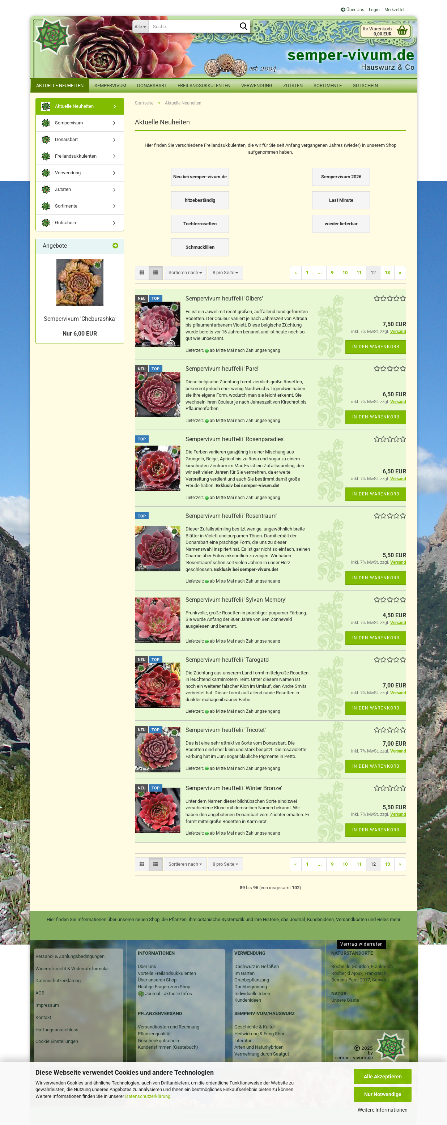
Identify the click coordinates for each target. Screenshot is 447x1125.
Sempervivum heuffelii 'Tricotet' (226, 729)
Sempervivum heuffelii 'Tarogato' (227, 659)
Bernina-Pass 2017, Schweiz (360, 980)
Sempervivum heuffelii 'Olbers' (224, 298)
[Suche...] (140, 26)
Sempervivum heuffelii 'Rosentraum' (231, 515)
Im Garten (244, 973)
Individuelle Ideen (252, 993)
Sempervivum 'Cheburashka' (80, 318)
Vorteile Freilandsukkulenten (167, 973)
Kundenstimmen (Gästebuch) (168, 1047)
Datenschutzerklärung (147, 1096)
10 (345, 272)
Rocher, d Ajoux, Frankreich (358, 973)
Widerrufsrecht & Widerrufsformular (72, 968)
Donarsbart (152, 85)
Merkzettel (393, 9)
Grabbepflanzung (251, 980)
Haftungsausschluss (56, 1029)
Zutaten (293, 85)
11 (359, 272)
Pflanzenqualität (154, 1033)
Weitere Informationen (383, 1110)
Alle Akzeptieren (383, 1076)
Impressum (47, 1005)
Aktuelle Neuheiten (60, 85)
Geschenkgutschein (158, 1040)
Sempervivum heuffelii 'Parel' (223, 368)
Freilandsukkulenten (204, 85)
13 (387, 272)
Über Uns (352, 9)
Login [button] (374, 9)
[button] (142, 273)
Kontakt (43, 1017)
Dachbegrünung (250, 986)
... (320, 272)
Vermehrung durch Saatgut (261, 1054)
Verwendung (256, 85)
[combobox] (185, 273)
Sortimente (328, 85)
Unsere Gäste (345, 1000)
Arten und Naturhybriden (259, 1047)
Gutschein (365, 85)
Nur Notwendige (382, 1094)
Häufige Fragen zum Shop (164, 986)
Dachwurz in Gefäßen (256, 966)
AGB (39, 993)
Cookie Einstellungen (56, 1041)
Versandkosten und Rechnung (168, 1027)
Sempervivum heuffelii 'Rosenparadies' (235, 439)
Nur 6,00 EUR (80, 333)
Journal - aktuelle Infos (168, 993)
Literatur (242, 1040)
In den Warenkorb (375, 346)
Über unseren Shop (157, 980)
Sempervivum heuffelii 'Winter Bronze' (234, 788)
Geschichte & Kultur (254, 1027)
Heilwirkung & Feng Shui (259, 1033)
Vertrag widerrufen (361, 944)
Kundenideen (247, 1000)
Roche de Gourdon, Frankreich (362, 966)
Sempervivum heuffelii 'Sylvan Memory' (236, 599)
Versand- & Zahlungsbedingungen (70, 956)
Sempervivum (110, 85)
